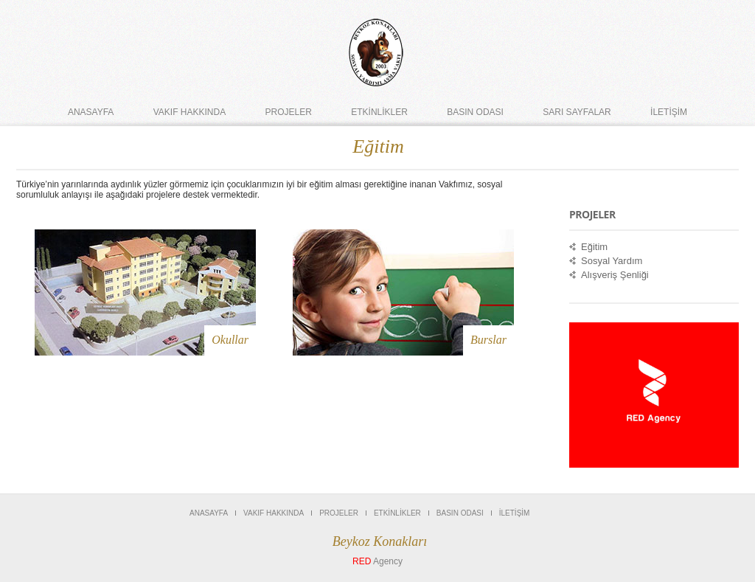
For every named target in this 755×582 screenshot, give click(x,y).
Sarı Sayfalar (576, 112)
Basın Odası (475, 112)
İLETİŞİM (668, 112)
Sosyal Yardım (611, 260)
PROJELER (288, 112)
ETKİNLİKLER (379, 112)
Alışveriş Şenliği (615, 274)
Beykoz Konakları (380, 541)
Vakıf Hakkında (189, 112)
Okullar (230, 339)
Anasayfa (91, 112)
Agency (377, 561)
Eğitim (594, 246)
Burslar (488, 339)
